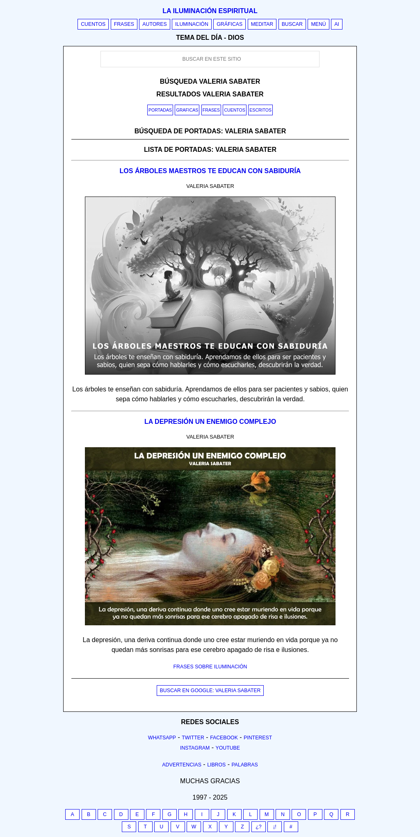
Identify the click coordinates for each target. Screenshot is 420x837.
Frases (124, 24)
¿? (258, 827)
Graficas (187, 109)
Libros (216, 765)
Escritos (260, 109)
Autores (154, 24)
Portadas (160, 109)
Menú (318, 24)
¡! (274, 827)
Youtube (227, 748)
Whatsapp (162, 738)
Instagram (195, 748)
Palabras (245, 765)
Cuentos (93, 24)
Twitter (193, 738)
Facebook (224, 738)
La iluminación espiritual (209, 10)
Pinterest (258, 738)
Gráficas (229, 24)
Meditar (262, 24)
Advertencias (181, 765)
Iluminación (191, 24)
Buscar (292, 24)
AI (336, 24)
